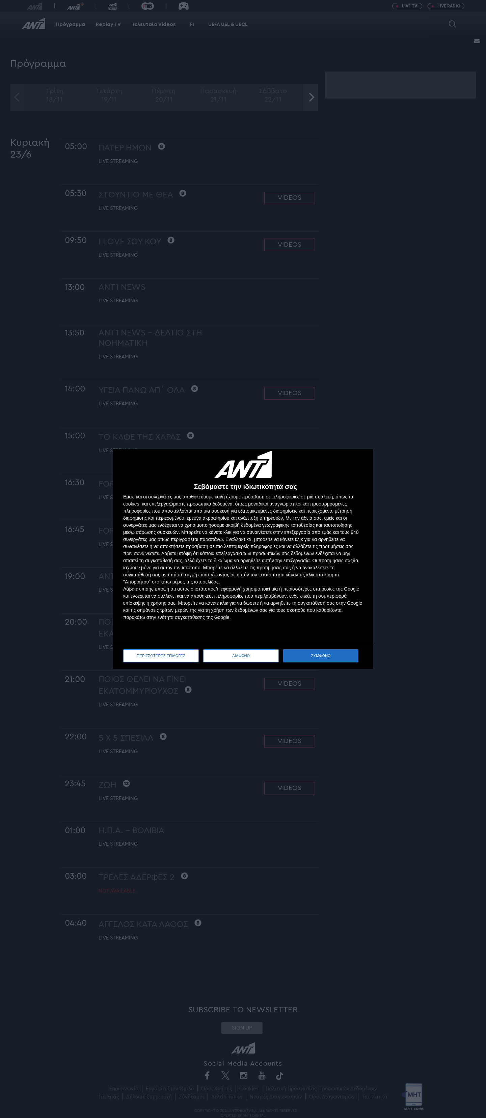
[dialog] (243, 559)
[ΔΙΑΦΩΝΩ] (360, 461)
